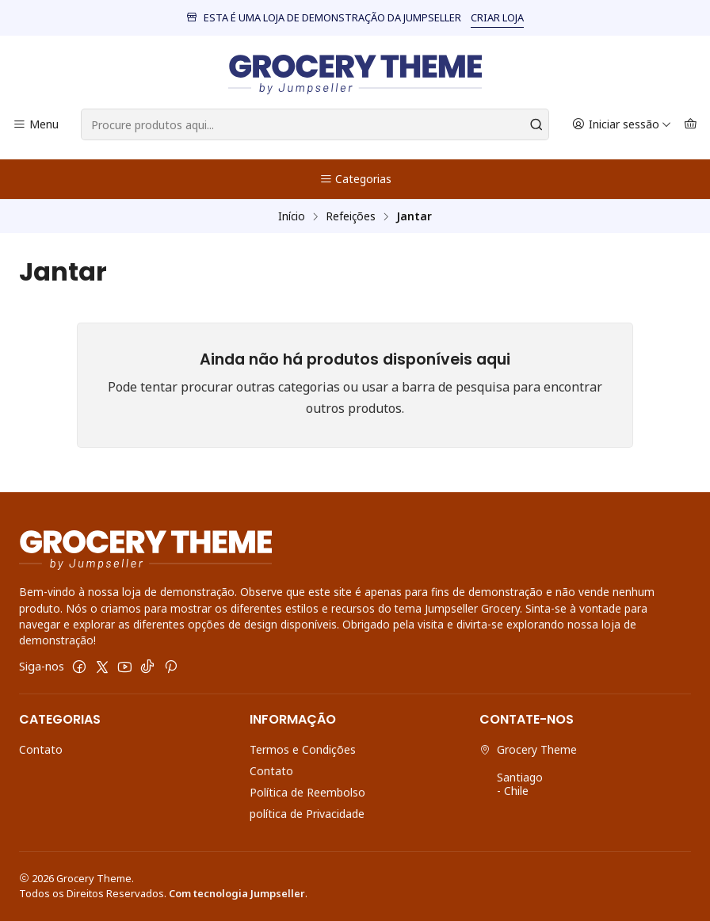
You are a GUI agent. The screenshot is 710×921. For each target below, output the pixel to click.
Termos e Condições (303, 749)
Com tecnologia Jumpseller (237, 893)
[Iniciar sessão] (621, 124)
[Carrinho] (690, 124)
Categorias (355, 178)
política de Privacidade (307, 813)
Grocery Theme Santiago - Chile (528, 770)
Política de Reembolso (307, 792)
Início (291, 216)
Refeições (351, 216)
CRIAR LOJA (497, 17)
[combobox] (315, 124)
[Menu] (36, 124)
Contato (41, 749)
